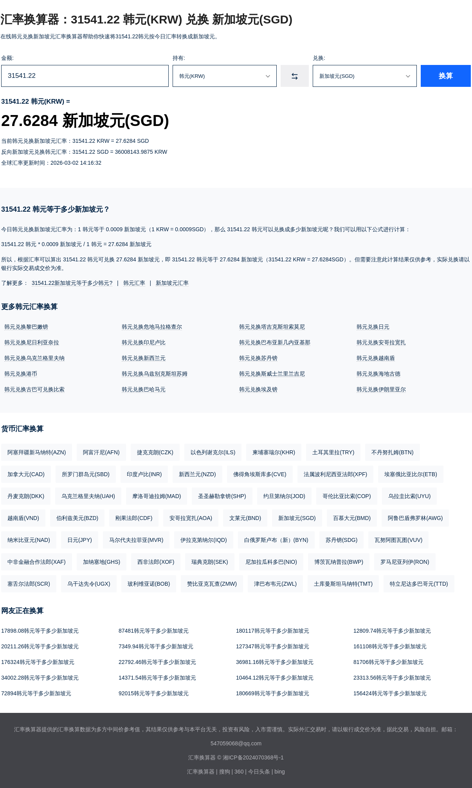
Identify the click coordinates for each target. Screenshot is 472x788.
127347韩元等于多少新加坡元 (272, 646)
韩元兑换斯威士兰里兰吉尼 (272, 374)
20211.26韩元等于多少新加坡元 (40, 646)
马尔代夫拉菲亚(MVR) (136, 540)
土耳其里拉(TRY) (333, 452)
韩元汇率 (134, 283)
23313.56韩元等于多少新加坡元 (392, 678)
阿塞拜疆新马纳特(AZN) (36, 452)
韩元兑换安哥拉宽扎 (381, 342)
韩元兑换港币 (20, 374)
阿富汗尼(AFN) (101, 452)
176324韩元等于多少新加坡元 (37, 662)
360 (238, 771)
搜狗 (224, 771)
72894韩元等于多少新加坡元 (36, 693)
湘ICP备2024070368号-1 (253, 757)
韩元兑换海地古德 (378, 374)
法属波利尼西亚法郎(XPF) (336, 474)
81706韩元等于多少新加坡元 (388, 662)
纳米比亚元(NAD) (28, 540)
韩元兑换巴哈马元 (144, 389)
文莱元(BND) (245, 518)
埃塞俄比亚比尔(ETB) (410, 474)
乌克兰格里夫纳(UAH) (88, 496)
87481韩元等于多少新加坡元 (154, 631)
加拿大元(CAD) (26, 474)
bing (279, 771)
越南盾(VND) (23, 518)
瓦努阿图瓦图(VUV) (398, 540)
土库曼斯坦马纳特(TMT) (343, 584)
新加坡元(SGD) (297, 518)
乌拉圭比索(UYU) (409, 496)
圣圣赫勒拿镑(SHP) (222, 496)
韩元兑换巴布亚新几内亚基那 (274, 342)
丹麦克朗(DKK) (25, 496)
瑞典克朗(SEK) (209, 562)
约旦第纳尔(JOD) (284, 496)
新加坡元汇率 (172, 283)
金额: (7, 58)
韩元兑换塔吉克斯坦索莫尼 (272, 327)
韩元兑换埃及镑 (258, 389)
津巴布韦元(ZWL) (275, 584)
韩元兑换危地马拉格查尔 (152, 327)
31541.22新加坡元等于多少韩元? (72, 283)
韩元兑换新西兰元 (144, 358)
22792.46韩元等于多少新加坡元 (157, 662)
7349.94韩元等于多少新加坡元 (156, 646)
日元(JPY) (79, 540)
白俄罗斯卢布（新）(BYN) (276, 540)
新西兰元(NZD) (197, 474)
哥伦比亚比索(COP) (346, 496)
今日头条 (259, 771)
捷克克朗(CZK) (155, 452)
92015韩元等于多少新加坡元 (154, 693)
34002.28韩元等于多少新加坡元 (40, 678)
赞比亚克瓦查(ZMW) (212, 584)
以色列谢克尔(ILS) (213, 452)
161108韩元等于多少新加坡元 (390, 646)
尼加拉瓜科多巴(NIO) (271, 562)
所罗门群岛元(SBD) (86, 474)
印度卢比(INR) (144, 474)
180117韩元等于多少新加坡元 (272, 631)
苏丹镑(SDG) (342, 540)
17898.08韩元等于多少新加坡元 (40, 631)
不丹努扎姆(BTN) (392, 452)
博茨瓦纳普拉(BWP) (338, 562)
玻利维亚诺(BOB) (149, 584)
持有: (179, 58)
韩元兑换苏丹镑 (258, 358)
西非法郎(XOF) (155, 562)
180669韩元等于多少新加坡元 (272, 693)
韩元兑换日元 (373, 327)
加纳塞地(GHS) (102, 562)
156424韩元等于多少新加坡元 (390, 693)
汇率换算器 (200, 771)
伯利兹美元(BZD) (77, 518)
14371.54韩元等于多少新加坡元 (157, 678)
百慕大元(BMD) (352, 518)
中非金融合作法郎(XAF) (36, 562)
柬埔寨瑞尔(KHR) (273, 452)
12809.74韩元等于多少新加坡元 (392, 631)
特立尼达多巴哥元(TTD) (419, 584)
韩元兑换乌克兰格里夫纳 (34, 358)
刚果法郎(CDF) (133, 518)
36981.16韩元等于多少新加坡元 (274, 662)
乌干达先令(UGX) (88, 584)
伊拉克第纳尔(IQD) (203, 540)
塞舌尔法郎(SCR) (28, 584)
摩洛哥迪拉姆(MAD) (156, 496)
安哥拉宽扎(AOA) (190, 518)
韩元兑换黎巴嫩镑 (26, 327)
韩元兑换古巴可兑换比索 (34, 389)
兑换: (319, 58)
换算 (446, 76)
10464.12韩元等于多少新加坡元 (274, 678)
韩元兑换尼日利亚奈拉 (31, 342)
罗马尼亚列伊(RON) (404, 562)
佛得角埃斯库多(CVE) (259, 474)
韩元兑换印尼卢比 (144, 342)
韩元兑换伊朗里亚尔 (381, 389)
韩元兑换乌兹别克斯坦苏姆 (154, 374)
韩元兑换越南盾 (376, 358)
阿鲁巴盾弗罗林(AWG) (415, 518)
